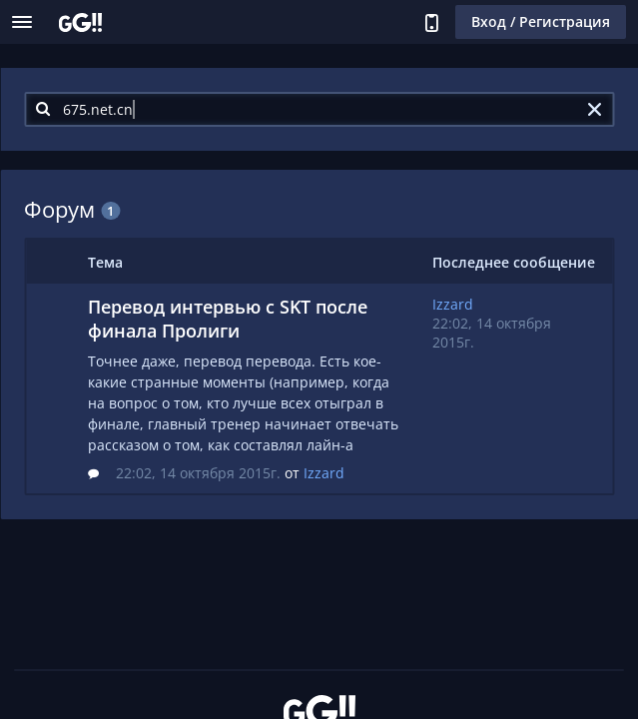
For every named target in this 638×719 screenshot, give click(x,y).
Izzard (324, 472)
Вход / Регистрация (540, 21)
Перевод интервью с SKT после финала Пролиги (227, 319)
